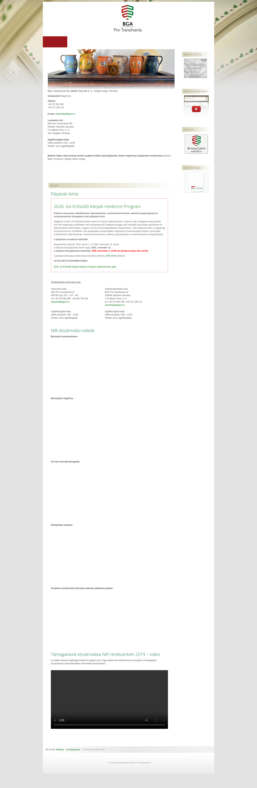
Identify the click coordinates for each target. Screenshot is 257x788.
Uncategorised (73, 749)
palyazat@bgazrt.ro (60, 302)
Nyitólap (60, 749)
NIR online (111, 256)
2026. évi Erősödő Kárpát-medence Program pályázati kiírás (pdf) (85, 267)
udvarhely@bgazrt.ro (65, 114)
